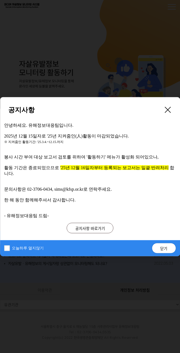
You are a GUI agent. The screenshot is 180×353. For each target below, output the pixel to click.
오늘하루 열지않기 (28, 248)
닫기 (163, 248)
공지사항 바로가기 (90, 228)
